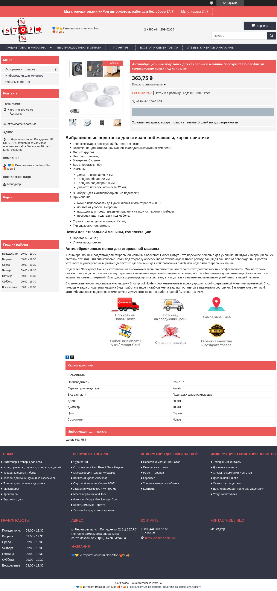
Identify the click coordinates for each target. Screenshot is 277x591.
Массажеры (11, 488)
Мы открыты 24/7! (195, 11)
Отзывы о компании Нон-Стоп (232, 472)
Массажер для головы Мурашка (94, 472)
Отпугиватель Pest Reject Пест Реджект (99, 467)
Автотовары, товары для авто (22, 461)
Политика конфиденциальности (182, 586)
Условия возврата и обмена (161, 483)
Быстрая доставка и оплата (79, 47)
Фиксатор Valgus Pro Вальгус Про (95, 499)
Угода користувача (225, 494)
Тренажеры (10, 494)
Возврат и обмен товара (159, 47)
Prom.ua (157, 583)
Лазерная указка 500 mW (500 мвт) (96, 488)
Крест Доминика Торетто (89, 504)
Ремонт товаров (153, 472)
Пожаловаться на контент (145, 586)
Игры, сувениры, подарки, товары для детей (32, 467)
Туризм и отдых (13, 499)
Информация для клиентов (24, 75)
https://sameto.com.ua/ (22, 124)
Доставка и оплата (225, 467)
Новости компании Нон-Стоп (161, 461)
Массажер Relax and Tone (90, 494)
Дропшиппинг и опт (225, 478)
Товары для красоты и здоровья (24, 483)
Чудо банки (80, 461)
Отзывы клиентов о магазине (210, 47)
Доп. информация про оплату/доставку (238, 488)
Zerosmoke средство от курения (93, 510)
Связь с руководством (227, 483)
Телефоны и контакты (227, 461)
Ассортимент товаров (20, 69)
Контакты (149, 488)
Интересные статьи (155, 467)
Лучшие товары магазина (26, 47)
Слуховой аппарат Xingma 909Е (93, 483)
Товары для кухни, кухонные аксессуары (29, 478)
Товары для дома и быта (19, 472)
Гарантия (120, 47)
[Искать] (271, 36)
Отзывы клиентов (17, 82)
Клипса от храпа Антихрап (90, 478)
